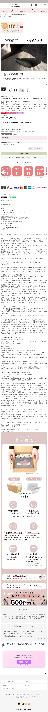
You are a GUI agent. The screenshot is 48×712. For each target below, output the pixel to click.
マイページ (33, 10)
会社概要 (4, 685)
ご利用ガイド (40, 7)
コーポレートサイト (6, 681)
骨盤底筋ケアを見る (24, 662)
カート (36, 7)
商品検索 (31, 7)
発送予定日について (8, 138)
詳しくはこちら (42, 638)
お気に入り (22, 10)
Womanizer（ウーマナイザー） (21, 14)
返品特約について (5, 204)
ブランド (13, 10)
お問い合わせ (28, 685)
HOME (2, 14)
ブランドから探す (9, 14)
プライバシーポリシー (30, 689)
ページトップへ (45, 674)
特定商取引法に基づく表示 (8, 689)
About (4, 10)
